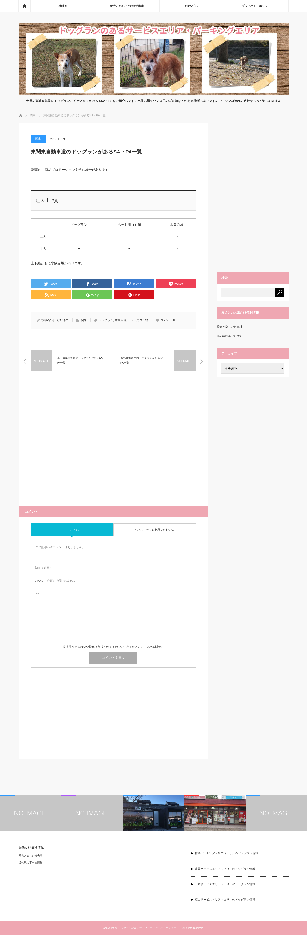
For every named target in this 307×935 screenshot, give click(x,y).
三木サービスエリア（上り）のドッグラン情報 (225, 884)
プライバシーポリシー (256, 6)
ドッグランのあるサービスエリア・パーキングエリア (150, 927)
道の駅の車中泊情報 (229, 336)
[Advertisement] (113, 449)
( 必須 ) (43, 567)
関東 (38, 138)
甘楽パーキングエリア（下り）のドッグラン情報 (226, 853)
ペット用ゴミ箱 (138, 320)
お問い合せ (191, 6)
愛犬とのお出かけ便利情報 (127, 6)
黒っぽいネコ (60, 320)
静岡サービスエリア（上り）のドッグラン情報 (225, 868)
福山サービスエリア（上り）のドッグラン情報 (225, 899)
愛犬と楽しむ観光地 (229, 327)
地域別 (63, 6)
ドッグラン (106, 320)
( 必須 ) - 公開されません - (56, 580)
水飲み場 (120, 320)
